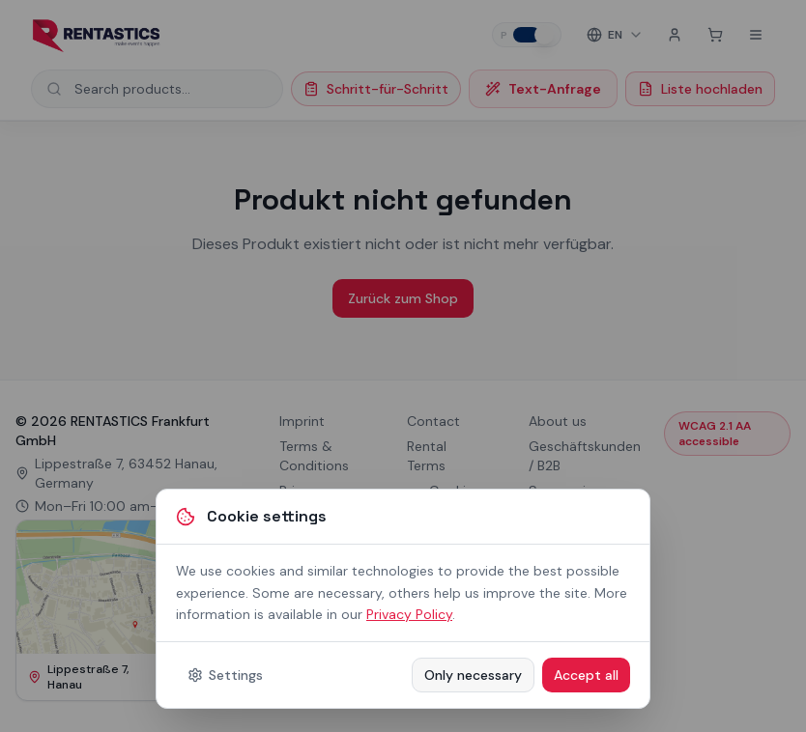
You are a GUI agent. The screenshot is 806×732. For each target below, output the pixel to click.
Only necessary (473, 675)
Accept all (586, 675)
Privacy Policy (409, 614)
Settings (225, 675)
